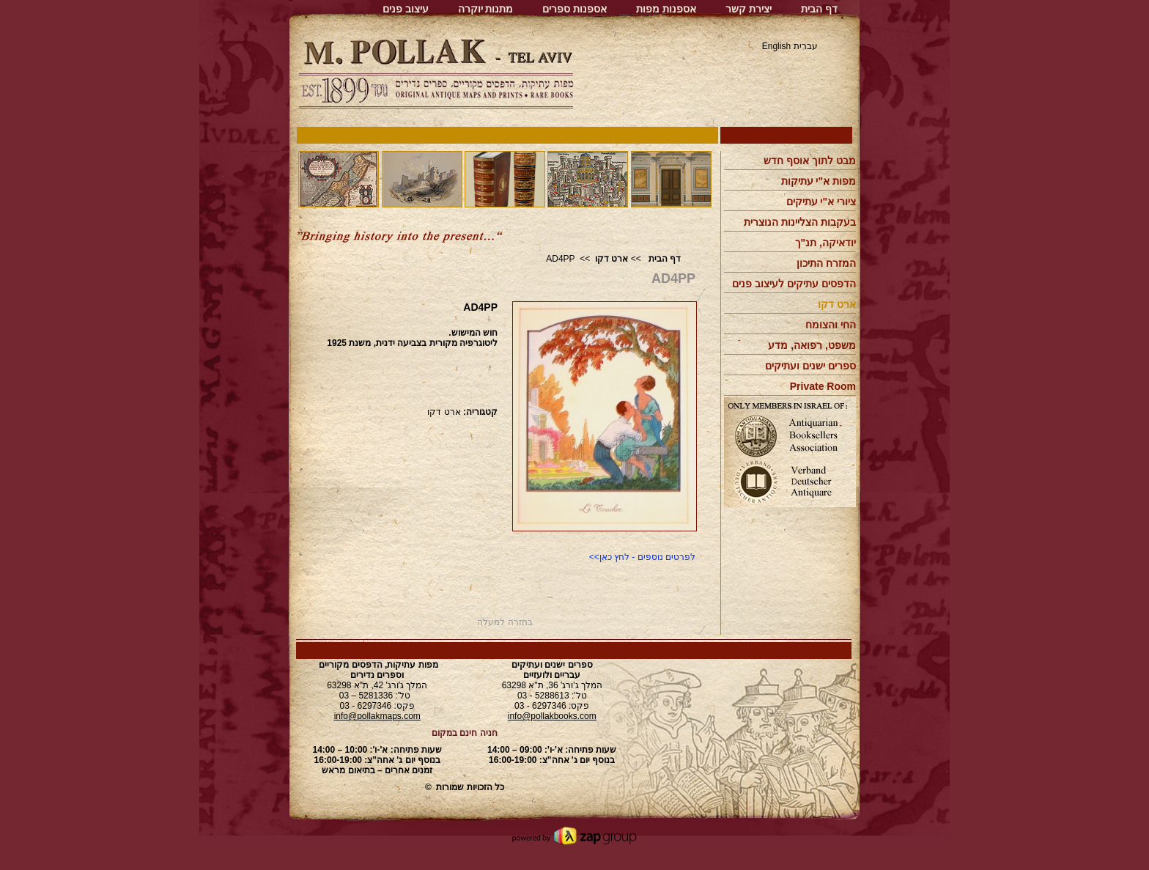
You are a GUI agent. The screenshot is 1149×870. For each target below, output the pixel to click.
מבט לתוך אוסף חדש (810, 160)
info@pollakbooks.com (552, 716)
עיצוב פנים (406, 9)
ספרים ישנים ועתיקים (810, 366)
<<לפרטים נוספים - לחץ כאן (642, 557)
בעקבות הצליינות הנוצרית (800, 222)
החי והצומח (830, 325)
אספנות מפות (666, 9)
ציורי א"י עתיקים (821, 201)
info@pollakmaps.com (377, 716)
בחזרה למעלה (504, 622)
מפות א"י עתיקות (818, 181)
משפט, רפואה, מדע (812, 345)
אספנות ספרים (574, 9)
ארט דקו (611, 259)
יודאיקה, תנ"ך (825, 242)
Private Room (823, 386)
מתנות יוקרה (486, 9)
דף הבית (819, 9)
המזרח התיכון (826, 263)
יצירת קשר (748, 9)
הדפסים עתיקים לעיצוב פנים (794, 284)
